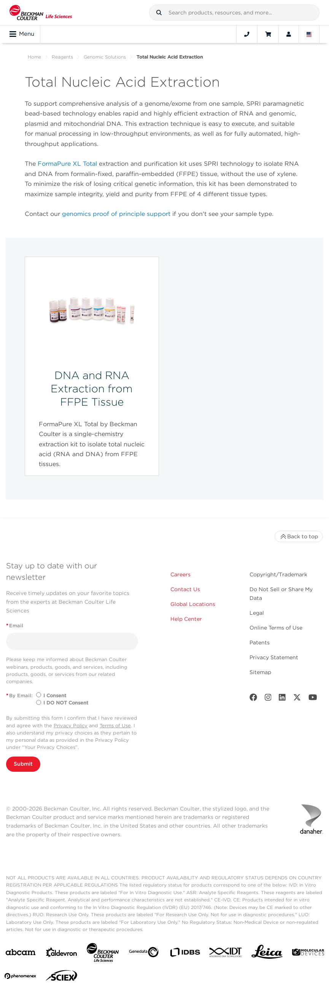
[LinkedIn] (282, 699)
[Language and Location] (309, 34)
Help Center (186, 619)
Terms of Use (115, 725)
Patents (260, 642)
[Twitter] (297, 699)
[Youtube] (312, 699)
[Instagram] (268, 699)
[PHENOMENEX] (20, 977)
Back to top (299, 536)
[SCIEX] (61, 977)
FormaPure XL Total (67, 163)
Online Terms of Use (276, 628)
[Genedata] (144, 953)
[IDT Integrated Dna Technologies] (226, 954)
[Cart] (267, 34)
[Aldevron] (61, 954)
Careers (180, 574)
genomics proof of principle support (116, 213)
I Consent (54, 695)
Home (34, 57)
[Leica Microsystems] (267, 954)
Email (14, 625)
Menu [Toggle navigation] (22, 34)
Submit (23, 764)
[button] (159, 12)
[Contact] (247, 34)
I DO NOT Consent (65, 703)
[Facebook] (253, 699)
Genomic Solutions (105, 57)
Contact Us (185, 589)
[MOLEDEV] (308, 954)
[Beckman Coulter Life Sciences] (102, 954)
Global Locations (192, 604)
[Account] (289, 34)
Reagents (62, 57)
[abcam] (20, 953)
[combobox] (234, 12)
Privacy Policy (70, 725)
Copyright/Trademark (278, 574)
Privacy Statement (274, 657)
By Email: (19, 695)
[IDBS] (185, 954)
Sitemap (260, 672)
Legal (257, 613)
